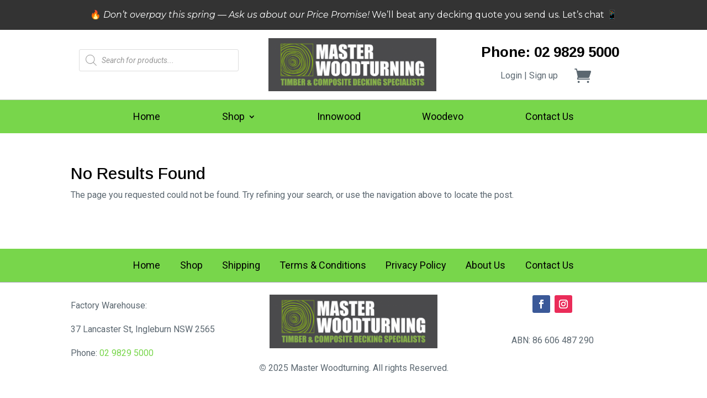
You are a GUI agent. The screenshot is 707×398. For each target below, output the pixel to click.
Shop (233, 117)
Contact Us (549, 117)
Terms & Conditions (322, 266)
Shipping (241, 266)
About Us (485, 266)
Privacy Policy (416, 266)
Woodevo (442, 117)
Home (146, 117)
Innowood (339, 117)
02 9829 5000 (126, 353)
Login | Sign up (529, 75)
